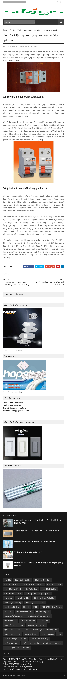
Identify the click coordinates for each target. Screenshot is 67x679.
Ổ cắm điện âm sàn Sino (14, 616)
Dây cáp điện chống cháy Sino (38, 594)
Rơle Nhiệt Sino (48, 634)
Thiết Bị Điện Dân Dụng (39, 639)
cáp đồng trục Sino (42, 580)
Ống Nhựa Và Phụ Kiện (36, 625)
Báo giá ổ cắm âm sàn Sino (14, 408)
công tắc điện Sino (49, 589)
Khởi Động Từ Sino (11, 607)
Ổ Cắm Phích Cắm (28, 621)
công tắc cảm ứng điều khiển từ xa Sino (20, 589)
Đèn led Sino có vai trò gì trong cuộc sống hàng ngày (35, 542)
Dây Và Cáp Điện (22, 598)
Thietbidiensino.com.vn (18, 676)
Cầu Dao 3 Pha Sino (12, 585)
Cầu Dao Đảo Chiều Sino (33, 585)
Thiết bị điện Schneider (13, 403)
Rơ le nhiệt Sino (31, 634)
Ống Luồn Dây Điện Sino (13, 625)
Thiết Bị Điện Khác (11, 643)
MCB (35, 607)
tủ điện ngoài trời (11, 648)
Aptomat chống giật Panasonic (16, 411)
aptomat (40, 97)
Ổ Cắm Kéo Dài (10, 621)
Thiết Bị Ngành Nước (31, 643)
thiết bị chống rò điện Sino (15, 639)
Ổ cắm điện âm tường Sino (39, 616)
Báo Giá (7, 580)
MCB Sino (8, 612)
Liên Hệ (26, 607)
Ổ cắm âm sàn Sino (24, 612)
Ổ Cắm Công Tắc (42, 612)
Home (5, 30)
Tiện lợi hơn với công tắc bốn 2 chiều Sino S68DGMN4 (36, 531)
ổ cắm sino (43, 621)
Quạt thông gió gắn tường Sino (44, 630)
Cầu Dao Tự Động (54, 585)
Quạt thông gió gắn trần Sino (16, 630)
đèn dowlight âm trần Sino (44, 598)
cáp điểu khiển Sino (23, 580)
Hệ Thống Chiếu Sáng (12, 603)
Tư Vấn (12, 30)
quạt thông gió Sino (12, 634)
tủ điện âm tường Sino (52, 643)
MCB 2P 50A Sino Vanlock (52, 607)
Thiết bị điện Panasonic (13, 406)
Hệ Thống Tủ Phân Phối (35, 603)
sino (59, 634)
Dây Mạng (8, 598)
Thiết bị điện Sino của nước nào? (28, 552)
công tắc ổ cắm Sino (12, 594)
